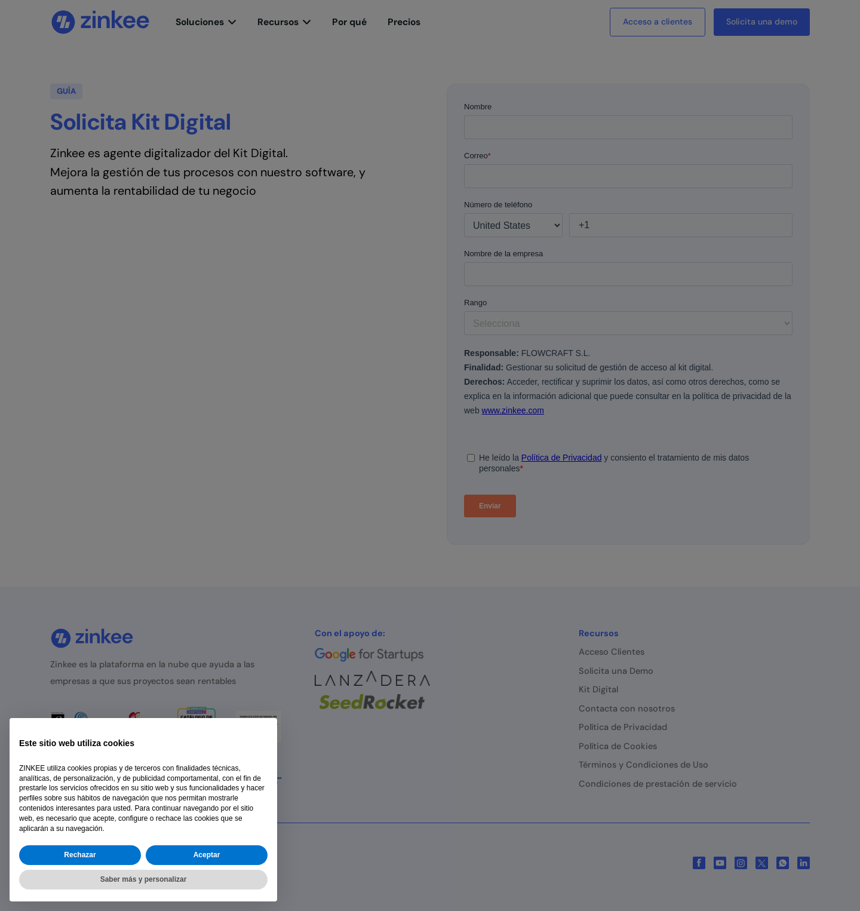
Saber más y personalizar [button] (143, 879)
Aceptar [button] (207, 855)
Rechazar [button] (80, 855)
